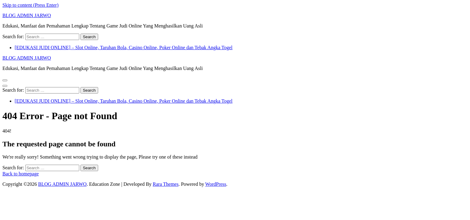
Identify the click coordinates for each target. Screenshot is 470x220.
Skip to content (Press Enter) (30, 5)
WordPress (215, 184)
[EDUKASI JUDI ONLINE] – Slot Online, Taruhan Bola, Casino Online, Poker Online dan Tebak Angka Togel (124, 47)
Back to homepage (20, 173)
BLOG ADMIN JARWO (26, 15)
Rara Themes (166, 184)
